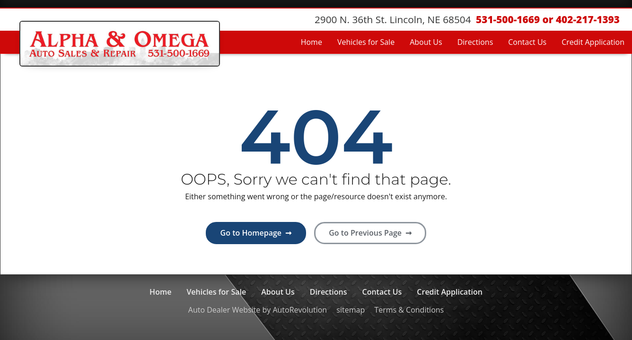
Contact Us (527, 42)
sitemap (350, 310)
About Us (426, 42)
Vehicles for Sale (366, 42)
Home (311, 42)
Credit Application (593, 42)
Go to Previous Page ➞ (370, 233)
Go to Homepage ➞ (256, 233)
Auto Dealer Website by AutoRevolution (257, 310)
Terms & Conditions (409, 310)
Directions (475, 42)
